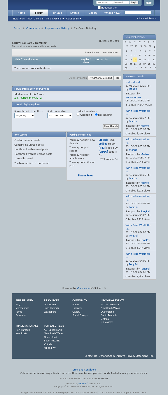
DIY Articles (50, 304)
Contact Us (90, 355)
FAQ (29, 18)
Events (75, 12)
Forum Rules (85, 175)
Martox (133, 121)
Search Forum (109, 52)
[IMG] (102, 147)
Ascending (84, 114)
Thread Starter (30, 59)
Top (117, 78)
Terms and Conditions (84, 369)
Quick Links (72, 18)
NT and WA (107, 322)
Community (33, 28)
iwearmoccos (133, 97)
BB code (103, 139)
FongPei (133, 207)
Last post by (101, 59)
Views (86, 62)
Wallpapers (50, 311)
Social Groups (80, 315)
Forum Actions (53, 18)
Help (149, 2)
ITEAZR (133, 89)
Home (21, 12)
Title (17, 59)
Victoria (105, 319)
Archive (120, 355)
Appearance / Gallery (57, 28)
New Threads (23, 330)
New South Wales (110, 308)
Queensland (107, 311)
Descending (103, 114)
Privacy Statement (137, 355)
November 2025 (136, 36)
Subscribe (21, 315)
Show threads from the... (28, 111)
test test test (133, 82)
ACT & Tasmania (110, 304)
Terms (19, 311)
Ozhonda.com (107, 355)
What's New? (112, 12)
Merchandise (22, 308)
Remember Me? (107, 8)
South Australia (109, 315)
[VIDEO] (103, 151)
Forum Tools (91, 52)
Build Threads (51, 308)
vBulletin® (83, 383)
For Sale (57, 12)
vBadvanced (84, 288)
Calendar (39, 18)
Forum (39, 12)
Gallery (93, 12)
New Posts (19, 18)
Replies (85, 59)
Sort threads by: (56, 111)
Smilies (103, 143)
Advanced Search (146, 18)
